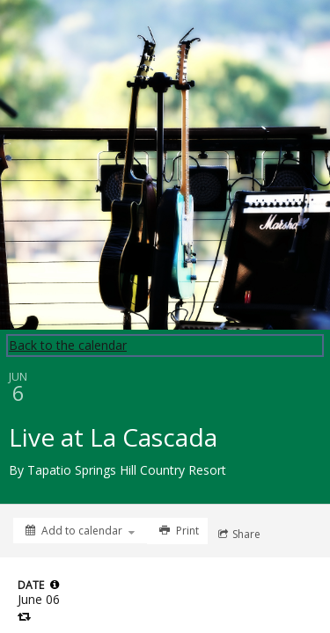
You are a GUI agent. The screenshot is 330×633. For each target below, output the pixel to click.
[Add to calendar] (80, 530)
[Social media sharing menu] (238, 534)
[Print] (177, 531)
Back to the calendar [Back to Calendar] (68, 345)
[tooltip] (54, 584)
